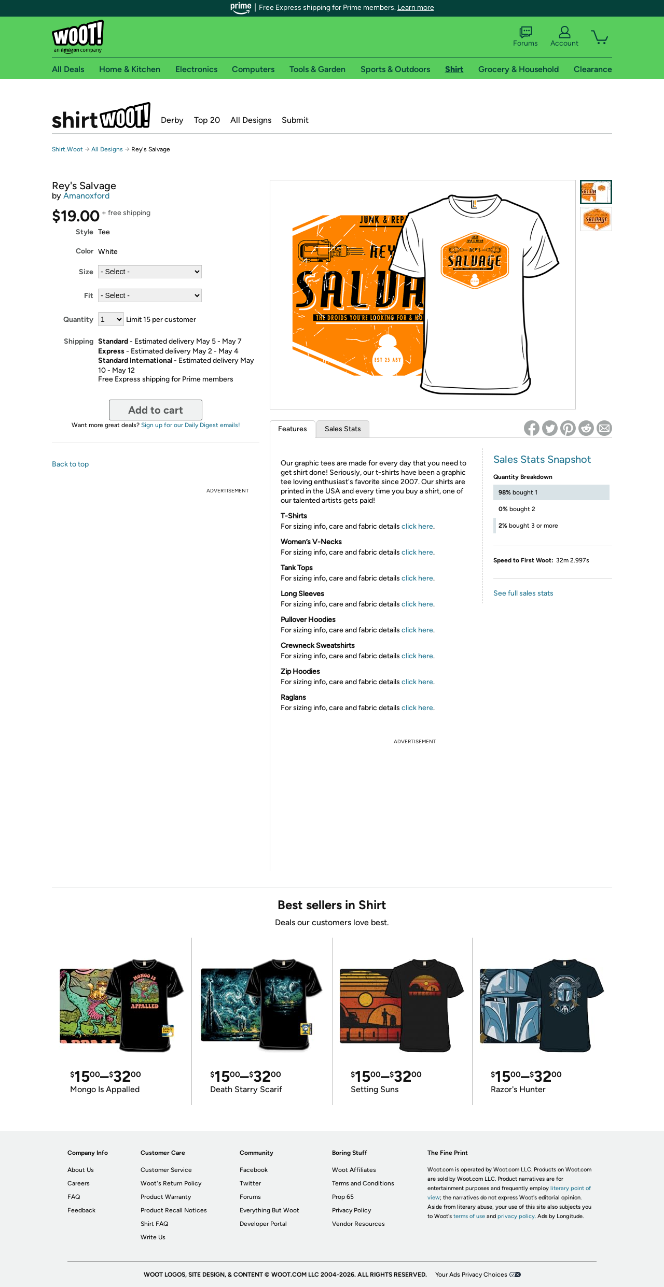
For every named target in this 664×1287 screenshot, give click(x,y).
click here (417, 526)
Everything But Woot (269, 1210)
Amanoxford (86, 196)
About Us (80, 1169)
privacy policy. (516, 1216)
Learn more (415, 7)
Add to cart (155, 410)
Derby (172, 120)
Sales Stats (343, 429)
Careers (78, 1183)
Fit (88, 295)
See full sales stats (523, 593)
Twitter (250, 1183)
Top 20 (207, 120)
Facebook (254, 1169)
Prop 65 (343, 1196)
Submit (295, 120)
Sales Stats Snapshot (542, 459)
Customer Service (166, 1169)
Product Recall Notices (174, 1210)
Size (86, 271)
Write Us (153, 1237)
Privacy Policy (351, 1210)
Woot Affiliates (354, 1169)
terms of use (469, 1216)
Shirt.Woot (101, 115)
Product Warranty (166, 1196)
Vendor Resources (358, 1223)
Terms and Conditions (363, 1183)
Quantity (78, 319)
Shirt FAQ (154, 1223)
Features (292, 429)
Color (84, 251)
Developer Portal (263, 1223)
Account (564, 37)
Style (84, 232)
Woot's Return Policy (171, 1183)
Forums (525, 37)
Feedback (81, 1210)
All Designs (250, 120)
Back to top (70, 464)
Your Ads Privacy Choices (471, 1274)
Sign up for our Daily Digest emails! (190, 425)
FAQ (73, 1196)
